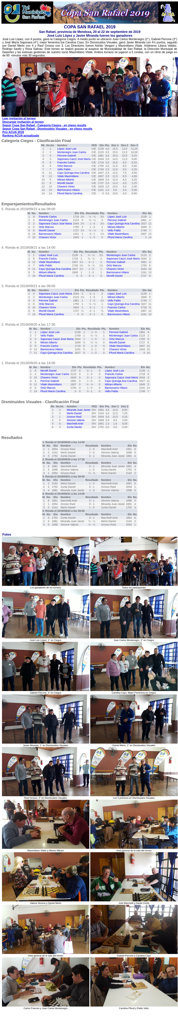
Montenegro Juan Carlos (71, 152)
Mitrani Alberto (65, 179)
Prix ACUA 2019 (13, 132)
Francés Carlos (66, 162)
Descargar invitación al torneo (23, 121)
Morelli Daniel (65, 183)
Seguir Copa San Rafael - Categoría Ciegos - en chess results (44, 125)
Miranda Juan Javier (79, 409)
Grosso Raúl (74, 416)
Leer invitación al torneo (19, 118)
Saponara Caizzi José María (73, 159)
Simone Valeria (75, 420)
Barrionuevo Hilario (68, 189)
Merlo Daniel (74, 413)
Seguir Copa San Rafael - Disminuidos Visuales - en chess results (47, 128)
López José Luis (66, 148)
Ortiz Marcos (64, 165)
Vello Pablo (63, 169)
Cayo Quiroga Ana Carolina (73, 172)
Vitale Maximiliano (68, 176)
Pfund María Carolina (69, 193)
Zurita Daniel (74, 427)
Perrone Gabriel (66, 155)
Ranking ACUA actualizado (20, 135)
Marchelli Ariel (75, 423)
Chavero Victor (66, 186)
